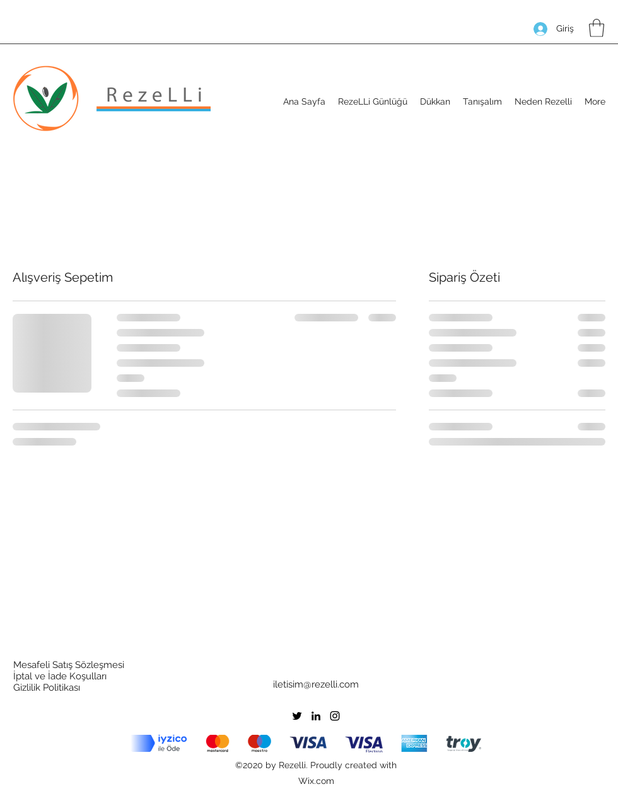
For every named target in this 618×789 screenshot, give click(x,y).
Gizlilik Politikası (46, 687)
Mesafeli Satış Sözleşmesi (68, 665)
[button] (596, 28)
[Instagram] (335, 716)
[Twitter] (297, 716)
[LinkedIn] (316, 716)
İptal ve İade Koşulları (60, 676)
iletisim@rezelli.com (316, 684)
